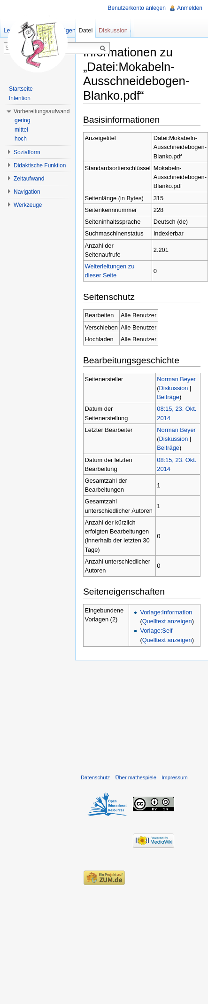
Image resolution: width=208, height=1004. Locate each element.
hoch (21, 138)
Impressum (174, 777)
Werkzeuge (28, 205)
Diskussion (173, 388)
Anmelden (189, 8)
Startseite (21, 89)
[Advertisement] (141, 715)
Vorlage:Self (156, 630)
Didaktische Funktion (40, 165)
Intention (20, 98)
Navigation (27, 191)
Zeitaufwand (29, 178)
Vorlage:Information (166, 612)
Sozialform (27, 152)
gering (22, 120)
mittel (21, 129)
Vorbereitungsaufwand (41, 111)
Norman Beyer (176, 379)
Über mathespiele (135, 777)
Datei (85, 30)
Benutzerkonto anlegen (137, 8)
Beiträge (168, 396)
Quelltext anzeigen (167, 621)
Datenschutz (95, 777)
